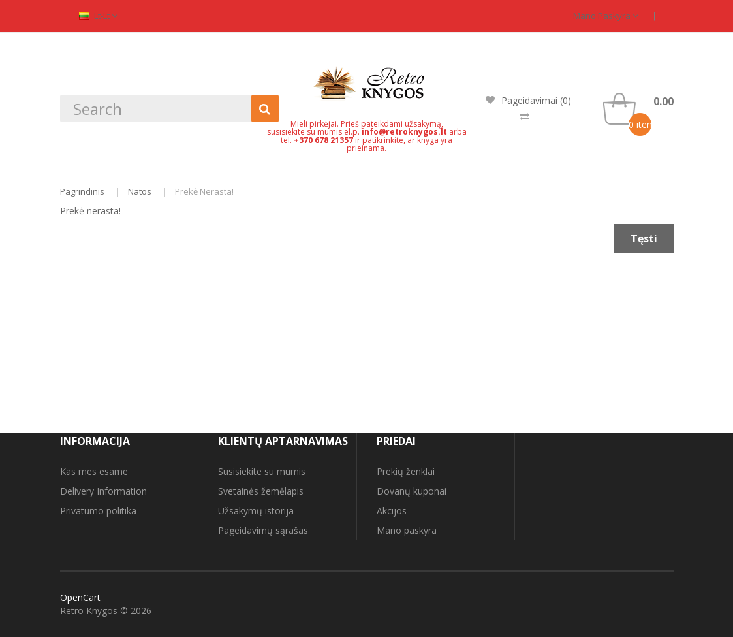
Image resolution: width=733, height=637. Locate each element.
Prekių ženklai (406, 471)
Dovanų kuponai (411, 491)
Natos (139, 191)
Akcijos (392, 510)
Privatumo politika (98, 510)
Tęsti (644, 238)
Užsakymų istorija (256, 510)
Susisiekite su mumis (261, 471)
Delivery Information (103, 491)
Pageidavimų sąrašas (263, 530)
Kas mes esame (94, 471)
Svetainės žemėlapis (261, 491)
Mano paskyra (605, 16)
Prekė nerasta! (204, 191)
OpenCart (80, 597)
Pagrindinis (82, 191)
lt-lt (98, 16)
